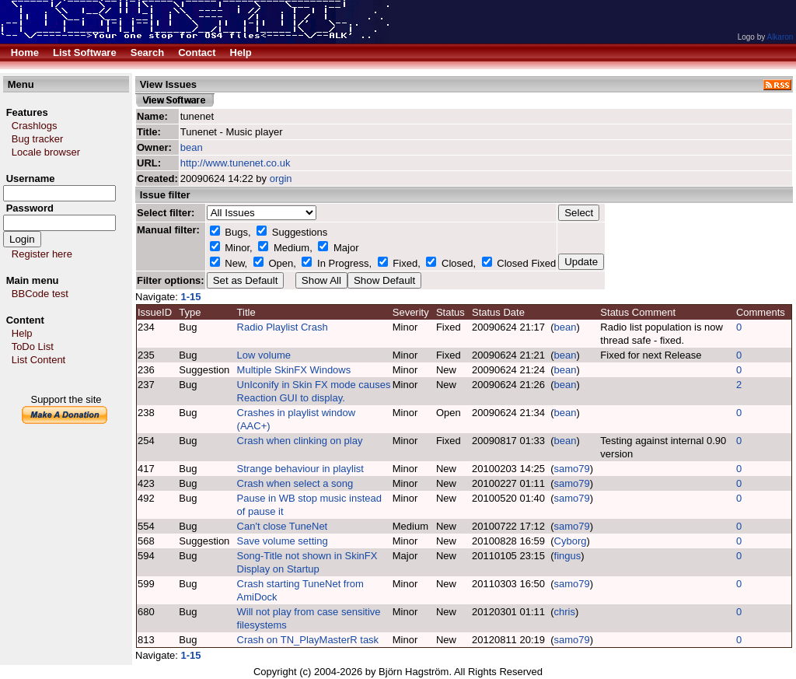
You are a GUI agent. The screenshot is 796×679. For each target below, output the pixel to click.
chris (564, 612)
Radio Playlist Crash (282, 327)
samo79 (572, 468)
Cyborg (570, 541)
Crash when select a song (295, 483)
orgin (281, 178)
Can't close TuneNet (282, 526)
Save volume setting (282, 541)
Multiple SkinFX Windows (294, 370)
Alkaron (779, 37)
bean (191, 147)
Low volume (264, 355)
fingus (567, 556)
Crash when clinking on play (300, 440)
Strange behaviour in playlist (300, 468)
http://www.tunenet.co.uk (235, 163)
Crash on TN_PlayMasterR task (308, 640)
